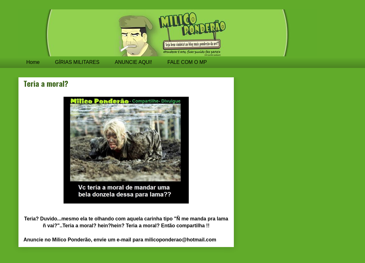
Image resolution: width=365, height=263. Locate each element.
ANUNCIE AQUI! (133, 62)
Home (33, 62)
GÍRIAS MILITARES (77, 62)
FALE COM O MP (187, 62)
